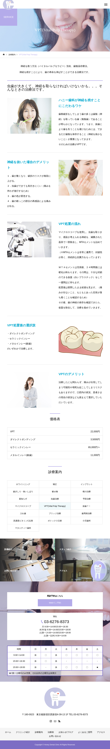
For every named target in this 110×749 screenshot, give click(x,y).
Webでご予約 (55, 603)
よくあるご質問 (85, 732)
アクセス (101, 732)
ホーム (8, 732)
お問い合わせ (55, 736)
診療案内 (39, 732)
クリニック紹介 (23, 732)
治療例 (51, 732)
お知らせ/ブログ (66, 732)
